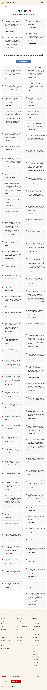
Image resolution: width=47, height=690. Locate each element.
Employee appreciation (22, 626)
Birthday (3, 618)
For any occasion (21, 643)
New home (4, 632)
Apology (19, 634)
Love (18, 629)
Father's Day (35, 662)
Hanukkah (34, 618)
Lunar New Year (36, 634)
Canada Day (35, 659)
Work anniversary (5, 640)
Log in (42, 2)
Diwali (33, 651)
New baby (3, 626)
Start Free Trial (16, 681)
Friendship (19, 640)
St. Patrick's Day (36, 657)
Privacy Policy (14, 686)
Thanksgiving (35, 632)
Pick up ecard (16, 676)
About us (27, 676)
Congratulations (5, 621)
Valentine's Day (36, 623)
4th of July (34, 665)
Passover (34, 670)
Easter (33, 648)
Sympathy (19, 637)
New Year (34, 621)
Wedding (3, 629)
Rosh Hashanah (36, 668)
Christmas (34, 637)
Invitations (3, 634)
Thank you (19, 618)
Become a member (23, 61)
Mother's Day (35, 640)
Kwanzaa (34, 654)
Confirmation (4, 643)
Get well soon (20, 623)
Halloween (34, 629)
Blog (37, 676)
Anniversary (4, 623)
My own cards (5, 648)
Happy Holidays (36, 643)
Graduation (4, 637)
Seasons (19, 632)
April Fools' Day (36, 645)
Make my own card (6, 645)
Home (2, 6)
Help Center (6, 681)
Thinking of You (20, 621)
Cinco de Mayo (36, 626)
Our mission (4, 676)
